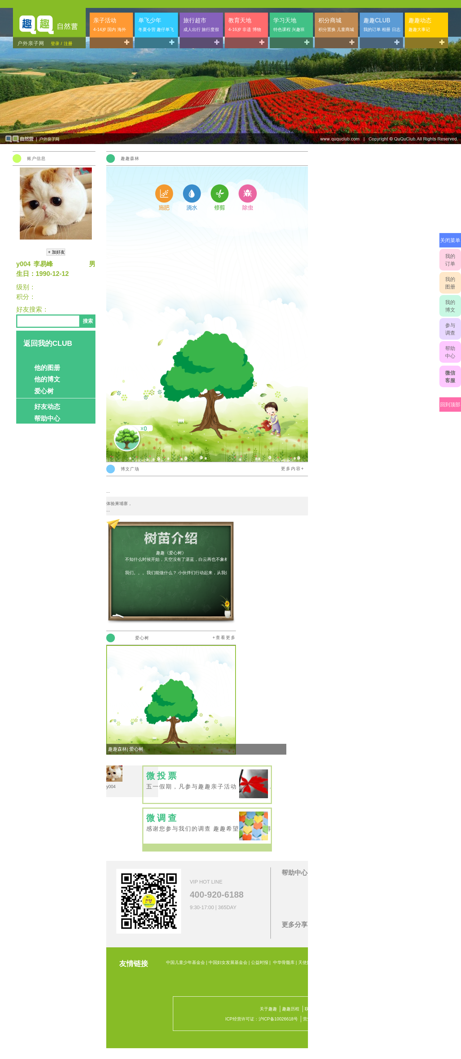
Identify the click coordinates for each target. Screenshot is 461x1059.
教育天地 (244, 24)
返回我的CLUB (47, 343)
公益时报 (259, 962)
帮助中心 (450, 352)
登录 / (56, 43)
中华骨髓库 (284, 962)
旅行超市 (201, 24)
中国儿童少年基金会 (185, 962)
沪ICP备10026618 (276, 1019)
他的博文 (47, 379)
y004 (111, 786)
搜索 (88, 321)
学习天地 (289, 24)
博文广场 (130, 469)
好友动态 (47, 406)
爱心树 (44, 391)
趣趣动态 (419, 24)
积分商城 (336, 24)
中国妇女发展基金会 (228, 962)
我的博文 (450, 306)
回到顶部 (450, 404)
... (108, 491)
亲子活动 (109, 24)
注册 (68, 43)
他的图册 (47, 367)
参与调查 (450, 329)
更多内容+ (292, 468)
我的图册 (450, 283)
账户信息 (36, 158)
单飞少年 (156, 24)
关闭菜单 (450, 240)
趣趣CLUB (381, 24)
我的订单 (450, 260)
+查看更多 (224, 637)
